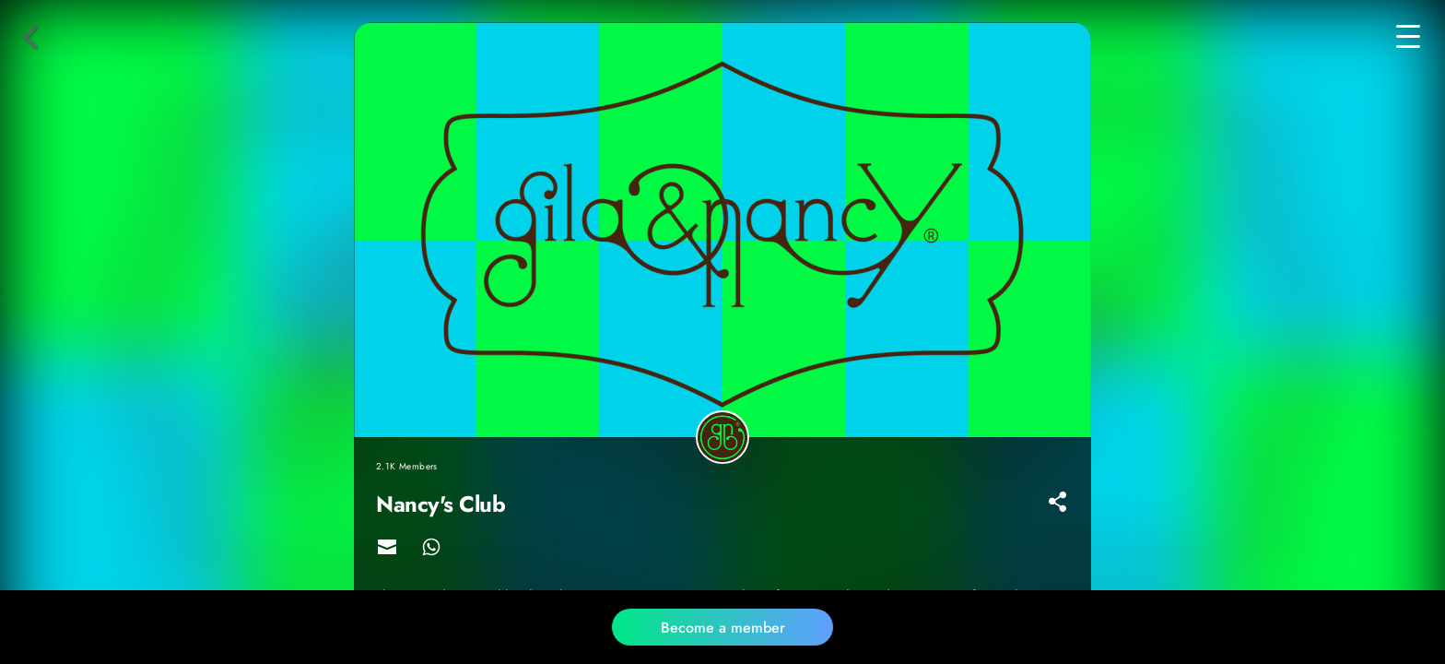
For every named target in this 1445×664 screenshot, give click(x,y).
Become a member (723, 627)
